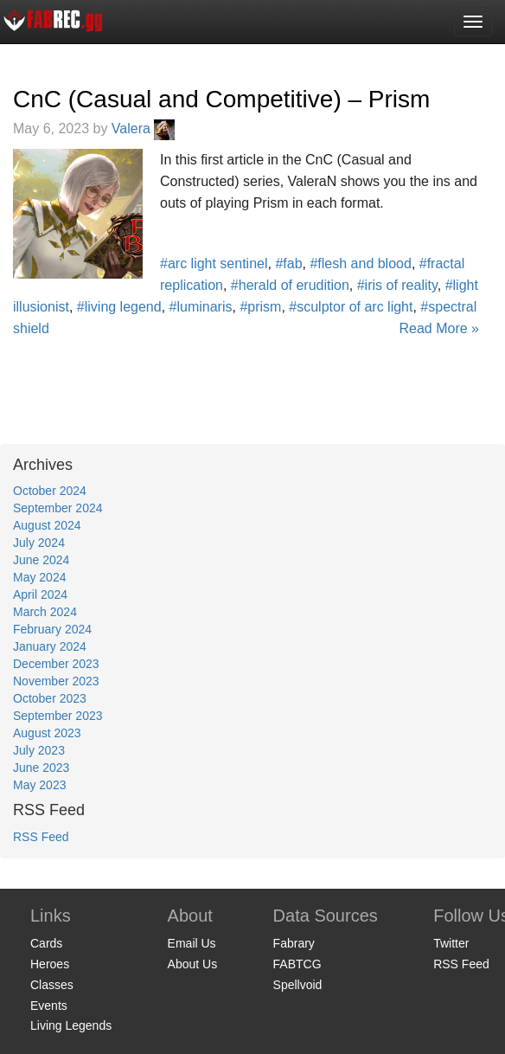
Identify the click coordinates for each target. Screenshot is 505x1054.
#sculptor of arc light (350, 306)
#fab (288, 263)
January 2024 (49, 646)
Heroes (49, 964)
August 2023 (47, 733)
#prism (260, 306)
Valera (144, 128)
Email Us (192, 943)
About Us (193, 964)
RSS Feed (41, 837)
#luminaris (201, 306)
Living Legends (71, 1025)
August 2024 (47, 525)
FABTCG (297, 964)
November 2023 (56, 681)
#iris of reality (397, 285)
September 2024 (58, 508)
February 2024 (52, 629)
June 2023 (41, 767)
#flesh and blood (360, 263)
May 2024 (39, 577)
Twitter (451, 943)
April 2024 (40, 594)
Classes (52, 985)
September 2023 (58, 716)
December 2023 (56, 664)
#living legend (119, 306)
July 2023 (39, 750)
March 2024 (45, 612)
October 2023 (49, 698)
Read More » (440, 328)
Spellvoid (298, 985)
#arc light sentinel (214, 263)
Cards (46, 943)
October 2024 (49, 491)
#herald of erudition (290, 285)
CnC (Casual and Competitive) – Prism (221, 99)
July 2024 (39, 542)
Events (48, 1005)
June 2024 (41, 560)
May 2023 (39, 785)
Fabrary (294, 943)
